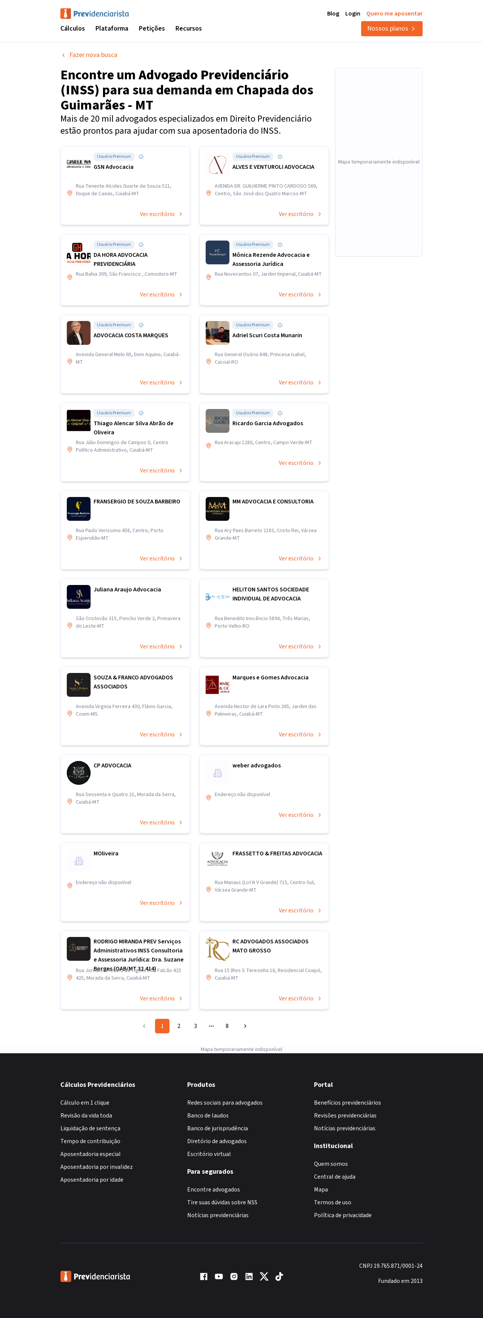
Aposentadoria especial (90, 1154)
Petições (152, 28)
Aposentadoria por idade (91, 1179)
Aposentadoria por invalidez (96, 1167)
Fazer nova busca (88, 55)
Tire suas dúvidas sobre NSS (222, 1202)
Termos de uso (332, 1202)
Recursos (188, 28)
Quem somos (331, 1164)
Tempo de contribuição (90, 1141)
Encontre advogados (213, 1189)
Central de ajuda (334, 1176)
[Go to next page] (244, 1026)
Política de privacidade (343, 1215)
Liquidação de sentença (90, 1128)
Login (352, 13)
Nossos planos (392, 28)
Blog (333, 13)
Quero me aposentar (394, 13)
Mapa (321, 1189)
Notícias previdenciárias (218, 1215)
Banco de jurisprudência (217, 1128)
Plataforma (111, 28)
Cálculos (72, 28)
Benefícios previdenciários (347, 1102)
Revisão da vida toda (86, 1115)
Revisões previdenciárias (345, 1115)
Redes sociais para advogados (225, 1102)
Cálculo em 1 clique (84, 1102)
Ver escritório (162, 214)
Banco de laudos (208, 1115)
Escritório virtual (209, 1154)
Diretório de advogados (217, 1141)
